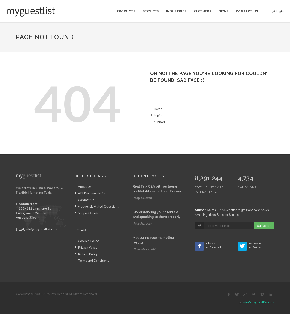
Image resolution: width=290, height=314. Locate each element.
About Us (85, 186)
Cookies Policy (88, 241)
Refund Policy (87, 254)
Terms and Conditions (93, 260)
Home (158, 109)
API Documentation (92, 193)
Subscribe (264, 216)
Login (274, 10)
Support (159, 122)
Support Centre (89, 213)
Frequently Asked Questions (98, 206)
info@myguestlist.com (41, 229)
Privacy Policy (87, 247)
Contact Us (86, 200)
